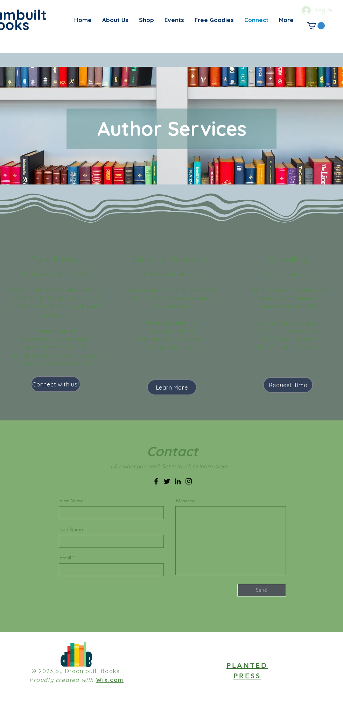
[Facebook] (156, 481)
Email (65, 557)
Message (186, 500)
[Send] (261, 590)
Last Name (71, 529)
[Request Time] (288, 385)
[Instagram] (188, 481)
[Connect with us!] (55, 384)
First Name (71, 500)
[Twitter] (167, 481)
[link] (316, 25)
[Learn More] (172, 387)
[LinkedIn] (178, 481)
